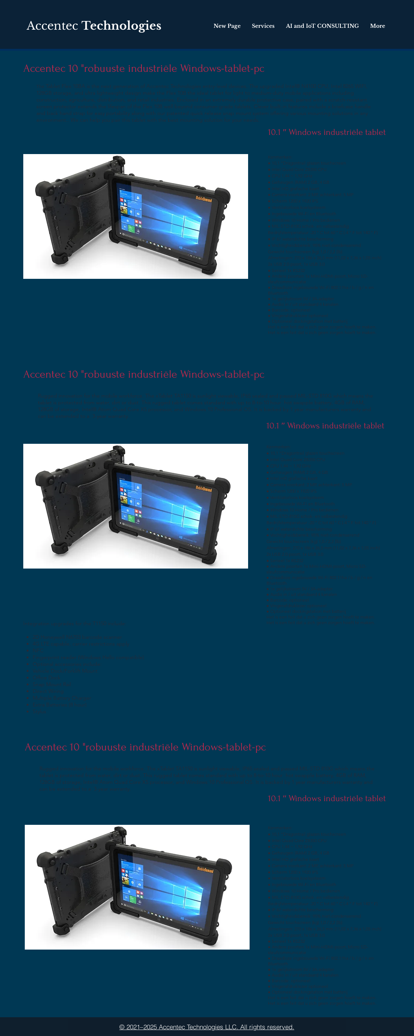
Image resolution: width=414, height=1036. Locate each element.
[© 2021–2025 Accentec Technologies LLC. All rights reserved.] (207, 1026)
